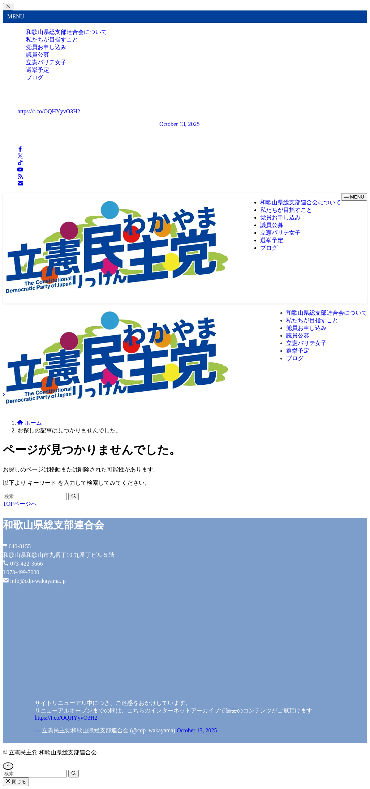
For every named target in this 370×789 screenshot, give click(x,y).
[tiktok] (20, 163)
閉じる (16, 781)
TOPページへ (20, 504)
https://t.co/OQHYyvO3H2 (48, 111)
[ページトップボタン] (8, 766)
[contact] (20, 184)
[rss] (20, 177)
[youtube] (20, 170)
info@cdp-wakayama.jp (38, 581)
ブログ (34, 77)
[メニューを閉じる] (8, 6)
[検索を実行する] (73, 496)
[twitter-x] (20, 156)
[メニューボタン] (354, 197)
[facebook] (20, 150)
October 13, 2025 (179, 124)
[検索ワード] (35, 496)
